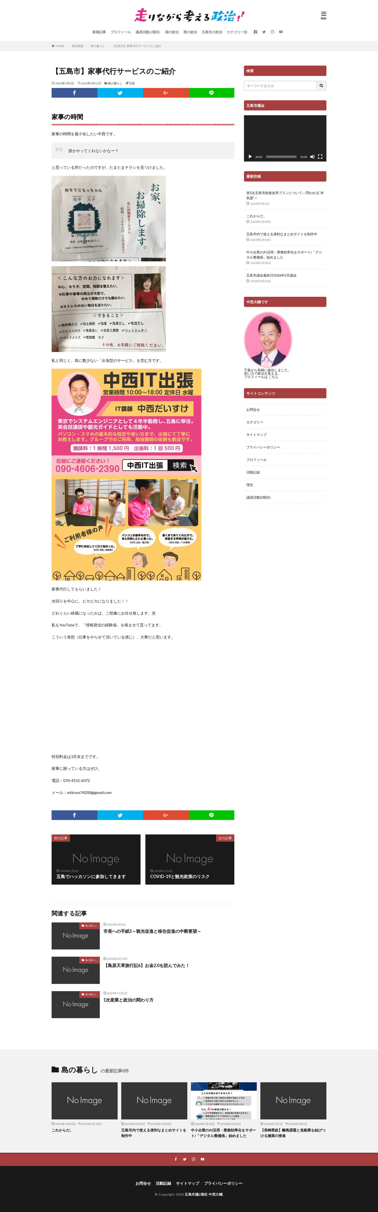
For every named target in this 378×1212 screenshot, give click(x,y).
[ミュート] (312, 156)
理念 (249, 485)
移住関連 (77, 46)
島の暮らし (98, 46)
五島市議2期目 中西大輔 (204, 1194)
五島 (132, 83)
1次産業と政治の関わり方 (128, 999)
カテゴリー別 (237, 32)
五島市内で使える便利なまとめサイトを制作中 (281, 234)
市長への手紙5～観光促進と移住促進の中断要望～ (152, 931)
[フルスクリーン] (320, 156)
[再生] (250, 156)
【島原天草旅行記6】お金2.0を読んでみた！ (146, 965)
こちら (273, 377)
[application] (285, 138)
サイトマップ (256, 435)
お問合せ (253, 409)
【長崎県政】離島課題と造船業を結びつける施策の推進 (292, 1133)
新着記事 (99, 32)
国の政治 (172, 32)
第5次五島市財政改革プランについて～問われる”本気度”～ (285, 195)
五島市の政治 (212, 32)
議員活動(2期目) (148, 32)
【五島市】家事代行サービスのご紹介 (137, 46)
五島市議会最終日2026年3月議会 (271, 275)
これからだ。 (256, 216)
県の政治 (190, 32)
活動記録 (253, 472)
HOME (60, 46)
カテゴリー (254, 422)
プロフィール (121, 32)
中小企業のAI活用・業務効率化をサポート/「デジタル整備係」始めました (284, 254)
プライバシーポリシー (263, 447)
